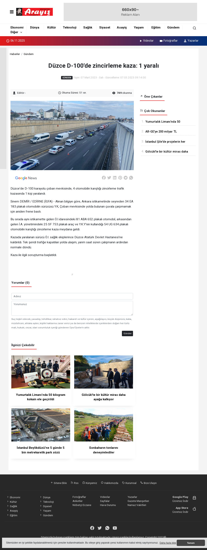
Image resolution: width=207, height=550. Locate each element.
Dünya (34, 27)
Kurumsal (129, 483)
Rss (74, 483)
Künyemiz (89, 483)
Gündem (173, 27)
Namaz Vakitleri (137, 505)
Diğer (14, 32)
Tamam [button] (190, 543)
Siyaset (104, 27)
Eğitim (156, 27)
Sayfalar (105, 501)
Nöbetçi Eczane (82, 505)
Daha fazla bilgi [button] (167, 543)
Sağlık (87, 27)
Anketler (77, 501)
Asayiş (122, 27)
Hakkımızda (109, 483)
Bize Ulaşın (148, 483)
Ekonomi (17, 27)
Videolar (146, 40)
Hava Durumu (108, 505)
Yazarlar (191, 40)
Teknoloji (69, 27)
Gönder (128, 333)
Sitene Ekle (58, 483)
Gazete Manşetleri (138, 501)
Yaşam (139, 27)
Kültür (51, 27)
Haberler (15, 54)
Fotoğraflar (168, 40)
